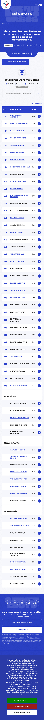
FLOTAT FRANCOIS (18, 472)
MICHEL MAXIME (17, 297)
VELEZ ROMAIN (17, 145)
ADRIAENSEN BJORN (19, 526)
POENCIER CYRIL (18, 562)
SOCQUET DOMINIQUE (20, 167)
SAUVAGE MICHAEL (18, 385)
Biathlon (19, 45)
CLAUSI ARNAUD (17, 261)
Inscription (22, 629)
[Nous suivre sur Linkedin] (36, 603)
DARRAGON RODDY (18, 486)
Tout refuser (22, 706)
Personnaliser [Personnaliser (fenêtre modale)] (22, 712)
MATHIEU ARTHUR (18, 569)
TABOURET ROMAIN (18, 479)
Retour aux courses (15, 62)
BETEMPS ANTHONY (19, 518)
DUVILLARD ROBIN (18, 493)
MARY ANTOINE (17, 152)
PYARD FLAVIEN (17, 218)
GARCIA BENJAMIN (19, 123)
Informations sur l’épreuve (22, 94)
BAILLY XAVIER (17, 131)
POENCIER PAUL (17, 160)
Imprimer (37, 103)
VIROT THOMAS (17, 254)
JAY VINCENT (16, 356)
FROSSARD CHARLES (19, 418)
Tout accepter (22, 700)
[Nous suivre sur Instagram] (22, 603)
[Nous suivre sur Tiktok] (29, 603)
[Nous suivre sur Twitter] (15, 603)
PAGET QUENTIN (17, 283)
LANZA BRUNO (16, 232)
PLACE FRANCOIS (18, 138)
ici (8, 643)
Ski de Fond (30, 45)
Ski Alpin (8, 45)
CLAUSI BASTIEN (18, 181)
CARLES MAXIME (17, 450)
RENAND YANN (16, 189)
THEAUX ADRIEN (17, 290)
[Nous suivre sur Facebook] (8, 603)
